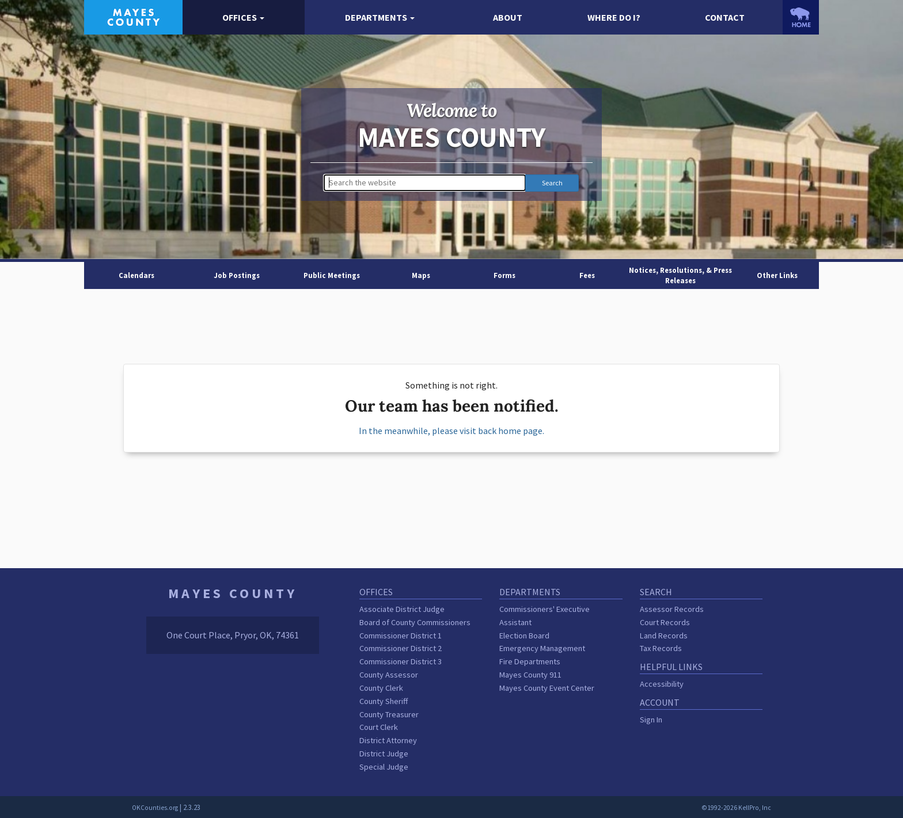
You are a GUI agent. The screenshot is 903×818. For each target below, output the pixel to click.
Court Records (665, 622)
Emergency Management (542, 648)
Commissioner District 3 (400, 661)
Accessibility (662, 684)
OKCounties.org (155, 808)
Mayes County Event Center (546, 688)
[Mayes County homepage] (133, 16)
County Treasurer (389, 714)
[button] (244, 17)
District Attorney (388, 740)
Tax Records (661, 648)
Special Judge (383, 767)
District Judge (383, 753)
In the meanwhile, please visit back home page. (451, 430)
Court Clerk (378, 727)
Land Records (664, 635)
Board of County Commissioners (415, 622)
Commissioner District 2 (400, 648)
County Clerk (381, 688)
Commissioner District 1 (400, 635)
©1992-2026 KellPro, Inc (736, 808)
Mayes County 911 (530, 674)
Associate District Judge (402, 609)
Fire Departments (529, 661)
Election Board (524, 635)
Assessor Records (672, 609)
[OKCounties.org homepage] (801, 17)
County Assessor (388, 674)
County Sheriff (383, 701)
